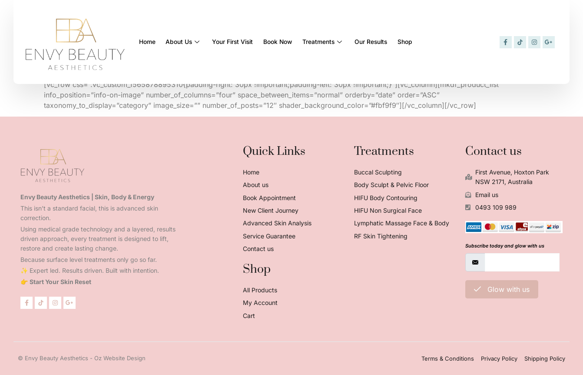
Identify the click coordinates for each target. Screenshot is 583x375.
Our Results (402, 42)
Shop (441, 42)
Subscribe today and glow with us (504, 246)
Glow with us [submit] (502, 289)
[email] (522, 262)
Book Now (296, 42)
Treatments (348, 42)
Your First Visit (245, 42)
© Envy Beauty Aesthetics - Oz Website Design (82, 358)
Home (149, 42)
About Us (190, 42)
